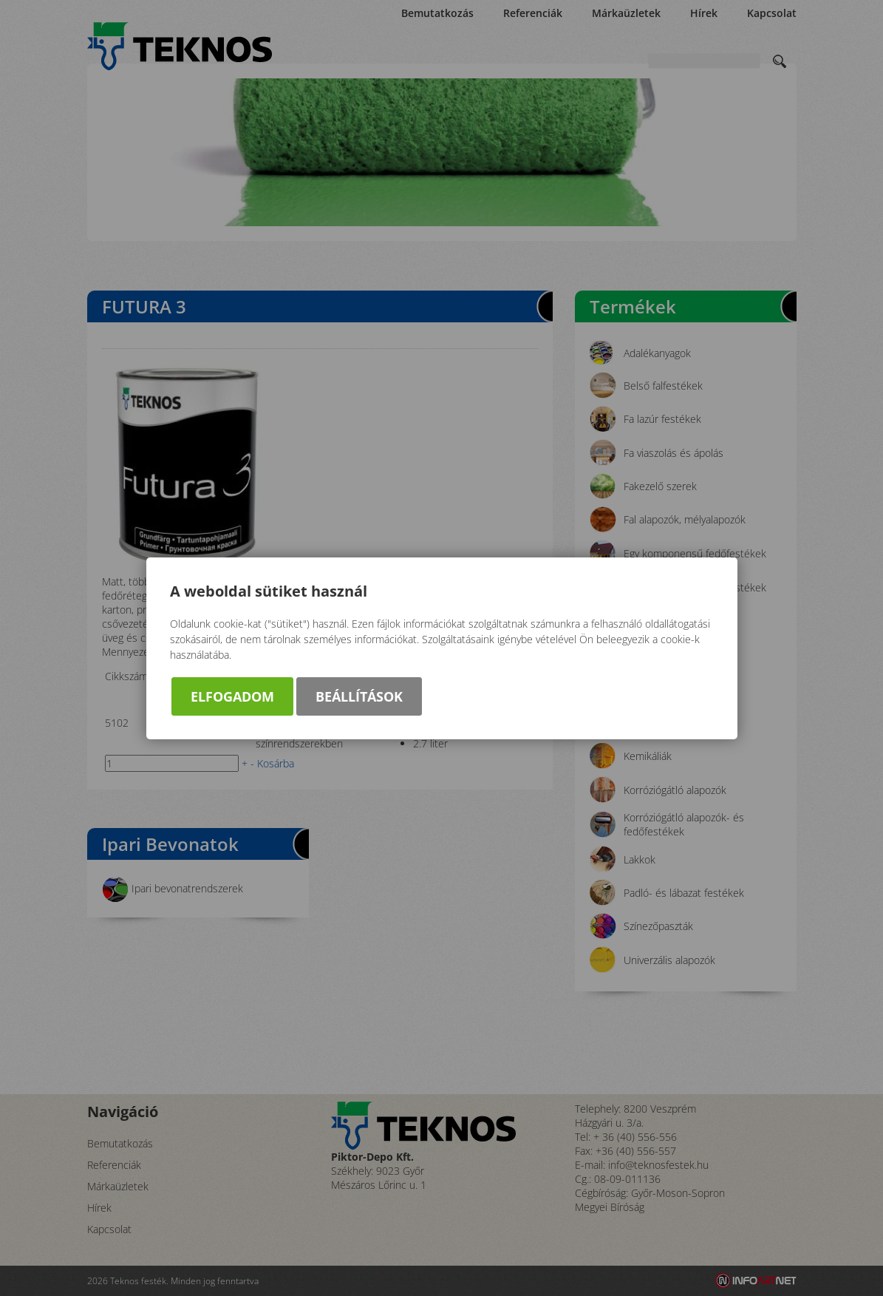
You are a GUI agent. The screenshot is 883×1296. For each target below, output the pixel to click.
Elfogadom (232, 696)
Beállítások (359, 696)
